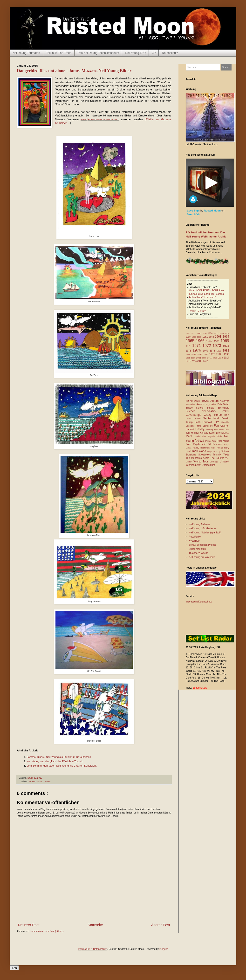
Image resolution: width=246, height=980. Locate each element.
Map (227, 433)
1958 (189, 337)
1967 (210, 341)
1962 (212, 337)
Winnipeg (191, 465)
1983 (188, 354)
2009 (204, 358)
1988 (220, 354)
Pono (189, 444)
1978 (213, 350)
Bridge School (196, 407)
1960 (199, 337)
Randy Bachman (202, 448)
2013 (221, 358)
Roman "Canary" (197, 310)
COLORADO (212, 411)
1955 (216, 333)
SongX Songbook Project (202, 545)
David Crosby (194, 418)
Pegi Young (223, 441)
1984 (194, 354)
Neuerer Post (28, 925)
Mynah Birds (216, 436)
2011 (210, 358)
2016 (194, 361)
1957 (227, 333)
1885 (188, 333)
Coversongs (195, 414)
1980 (220, 351)
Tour (206, 461)
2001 (199, 358)
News (200, 440)
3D (154, 53)
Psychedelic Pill (202, 444)
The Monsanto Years (198, 458)
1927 (194, 333)
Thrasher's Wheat (198, 553)
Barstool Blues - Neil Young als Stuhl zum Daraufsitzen (59, 757)
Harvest (190, 429)
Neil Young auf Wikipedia (202, 557)
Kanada (204, 432)
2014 (226, 357)
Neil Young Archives (199, 524)
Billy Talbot (211, 404)
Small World (198, 451)
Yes (14, 968)
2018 (205, 361)
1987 (212, 354)
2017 (200, 361)
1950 (205, 333)
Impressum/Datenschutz (199, 601)
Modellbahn (201, 436)
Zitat (199, 465)
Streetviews (205, 454)
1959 (194, 337)
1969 (224, 341)
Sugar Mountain (197, 549)
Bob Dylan (223, 404)
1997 (193, 358)
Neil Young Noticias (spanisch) (205, 532)
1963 (219, 336)
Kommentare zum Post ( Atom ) (47, 931)
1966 (201, 341)
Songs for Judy (214, 451)
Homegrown (212, 429)
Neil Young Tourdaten (26, 53)
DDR (227, 415)
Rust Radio (195, 536)
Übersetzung (209, 465)
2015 (189, 361)
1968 (217, 341)
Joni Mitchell (193, 432)
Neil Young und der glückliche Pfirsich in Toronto (55, 761)
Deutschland (212, 418)
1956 (222, 333)
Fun (217, 425)
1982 (226, 350)
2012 (215, 358)
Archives (224, 401)
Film (217, 422)
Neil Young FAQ (135, 53)
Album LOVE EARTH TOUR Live (206, 290)
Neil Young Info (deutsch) (202, 528)
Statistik (225, 451)
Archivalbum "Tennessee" (202, 297)
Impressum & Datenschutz (92, 949)
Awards (201, 404)
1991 (188, 358)
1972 (207, 346)
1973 (217, 346)
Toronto (198, 461)
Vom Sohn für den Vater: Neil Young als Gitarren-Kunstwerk (61, 765)
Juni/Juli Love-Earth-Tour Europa (206, 294)
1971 (197, 346)
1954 (211, 333)
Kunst (48, 781)
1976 (197, 350)
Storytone (192, 454)
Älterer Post (160, 925)
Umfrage (214, 462)
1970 (189, 346)
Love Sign (193, 210)
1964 (226, 336)
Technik (218, 454)
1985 (200, 354)
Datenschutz (170, 53)
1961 (205, 336)
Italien (222, 430)
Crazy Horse (214, 414)
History (200, 429)
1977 (206, 350)
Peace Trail (211, 441)
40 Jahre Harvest (200, 401)
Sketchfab (193, 214)
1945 (199, 333)
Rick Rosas (217, 448)
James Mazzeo (36, 781)
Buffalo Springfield (218, 407)
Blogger (163, 949)
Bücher (194, 411)
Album (215, 401)
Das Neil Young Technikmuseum (98, 53)
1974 (226, 346)
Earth (199, 422)
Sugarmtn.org (199, 687)
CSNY (225, 411)
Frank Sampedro (205, 426)
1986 (206, 354)
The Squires (217, 458)
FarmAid (208, 422)
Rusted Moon (212, 210)
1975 (189, 350)
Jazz (227, 430)
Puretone (218, 444)
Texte (226, 454)
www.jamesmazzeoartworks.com (100, 119)
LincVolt (220, 432)
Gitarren (224, 425)
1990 (226, 354)
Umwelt (224, 461)
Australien (191, 404)
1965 (191, 341)
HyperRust (194, 540)
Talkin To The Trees (58, 53)
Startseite (95, 925)
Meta (190, 436)
